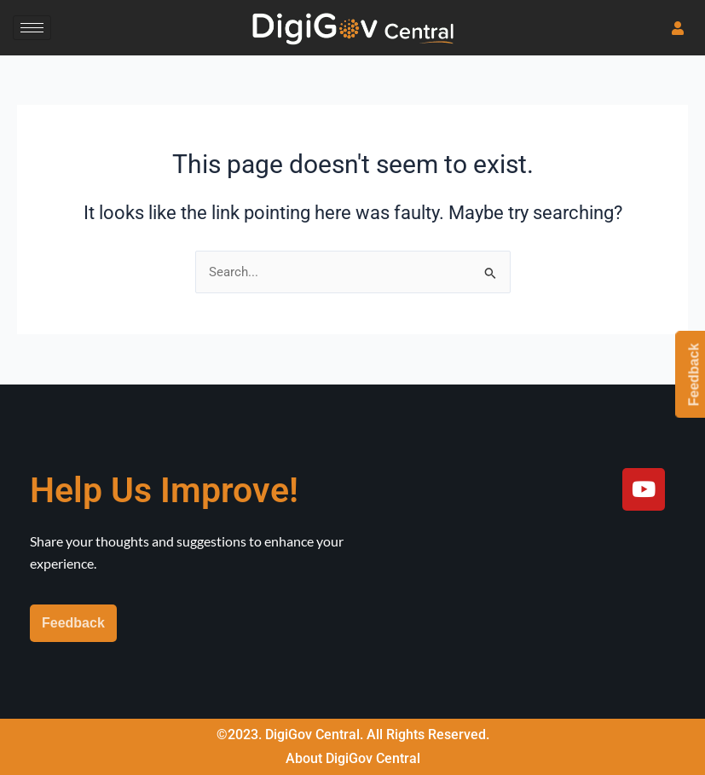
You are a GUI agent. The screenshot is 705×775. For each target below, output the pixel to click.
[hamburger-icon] (32, 27)
